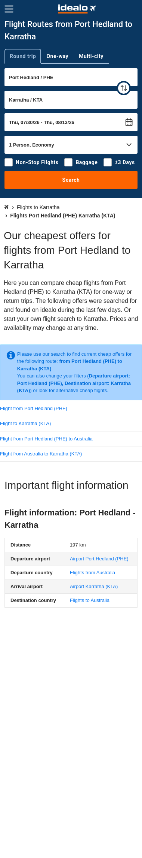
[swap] (124, 88)
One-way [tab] (57, 56)
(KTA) (94, 586)
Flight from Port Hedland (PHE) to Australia (46, 439)
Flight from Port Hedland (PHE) (33, 408)
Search (71, 180)
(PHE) (99, 559)
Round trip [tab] (23, 56)
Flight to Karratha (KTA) (25, 423)
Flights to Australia (89, 600)
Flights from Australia (92, 572)
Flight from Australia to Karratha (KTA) (41, 454)
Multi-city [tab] (91, 56)
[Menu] (8, 8)
